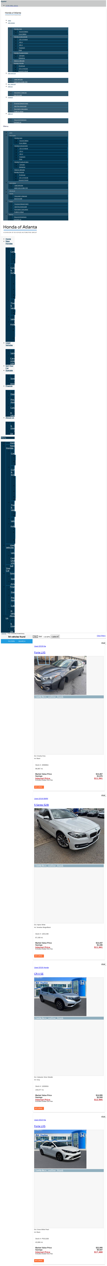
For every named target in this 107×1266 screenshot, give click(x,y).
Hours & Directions (15, 426)
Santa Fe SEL (66, 907)
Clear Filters (101, 636)
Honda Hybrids (15, 323)
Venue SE (88, 786)
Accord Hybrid (23, 71)
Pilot (20, 50)
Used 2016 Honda (90, 646)
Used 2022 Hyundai (67, 901)
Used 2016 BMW (66, 646)
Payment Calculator (17, 406)
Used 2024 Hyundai (91, 780)
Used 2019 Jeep (65, 780)
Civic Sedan (22, 34)
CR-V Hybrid (23, 39)
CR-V (21, 42)
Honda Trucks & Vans (16, 304)
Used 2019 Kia (41, 646)
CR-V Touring (42, 907)
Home (9, 20)
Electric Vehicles (16, 317)
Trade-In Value (18, 111)
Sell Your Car (12, 84)
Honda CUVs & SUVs (16, 269)
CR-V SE (87, 652)
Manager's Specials (18, 377)
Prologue (22, 66)
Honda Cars (16, 250)
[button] (35, 126)
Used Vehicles (12, 73)
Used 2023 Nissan (90, 901)
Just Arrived (18, 95)
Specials (10, 86)
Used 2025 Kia (65, 1019)
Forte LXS (40, 652)
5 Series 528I (66, 652)
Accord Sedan (21, 255)
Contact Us (17, 122)
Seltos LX (64, 1025)
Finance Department (21, 103)
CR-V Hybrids (19, 333)
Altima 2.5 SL (90, 907)
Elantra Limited (91, 1025)
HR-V (21, 45)
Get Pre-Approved (20, 106)
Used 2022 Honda (42, 1019)
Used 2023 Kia (41, 780)
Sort (40, 636)
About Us (11, 214)
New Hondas (11, 23)
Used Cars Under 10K (20, 82)
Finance (10, 97)
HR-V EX (39, 1025)
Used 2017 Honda (42, 901)
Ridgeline (22, 58)
